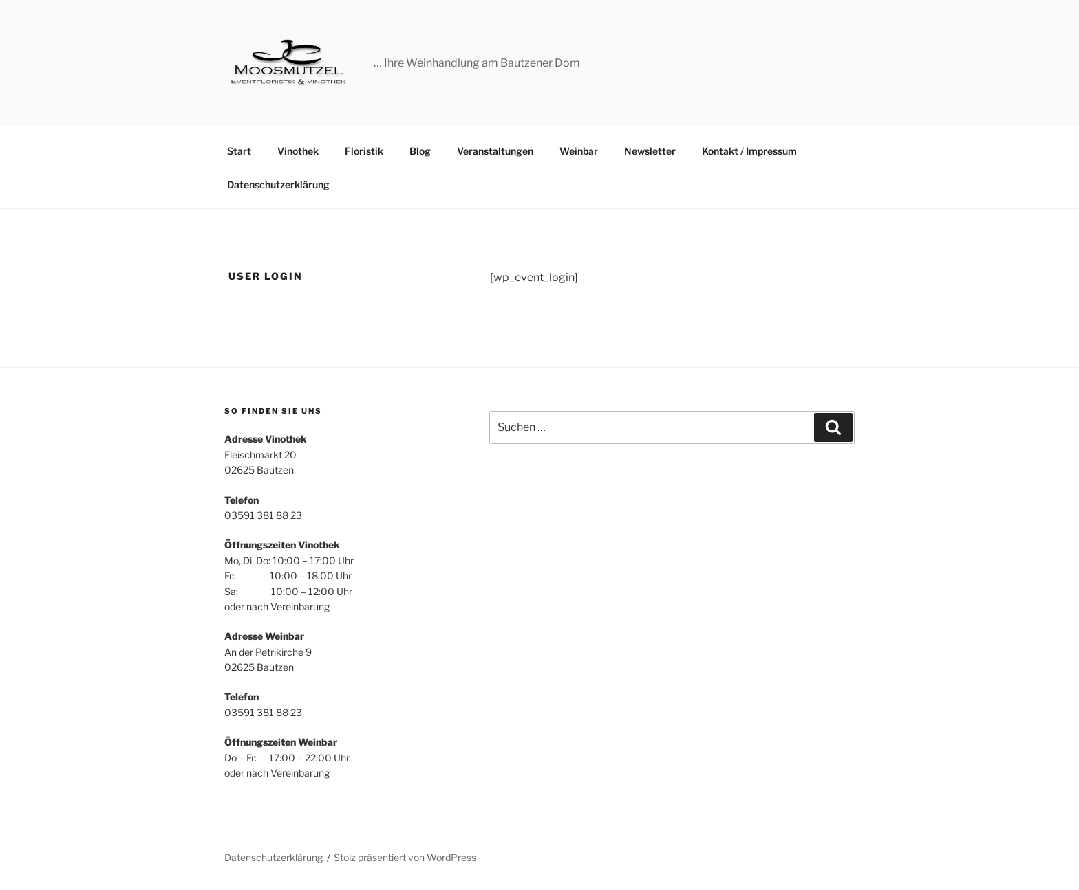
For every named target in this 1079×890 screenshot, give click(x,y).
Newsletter (650, 151)
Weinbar (578, 151)
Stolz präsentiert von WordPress (405, 857)
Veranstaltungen (495, 151)
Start (239, 151)
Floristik (364, 151)
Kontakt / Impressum (749, 151)
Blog (420, 151)
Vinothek (298, 151)
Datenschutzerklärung (278, 184)
